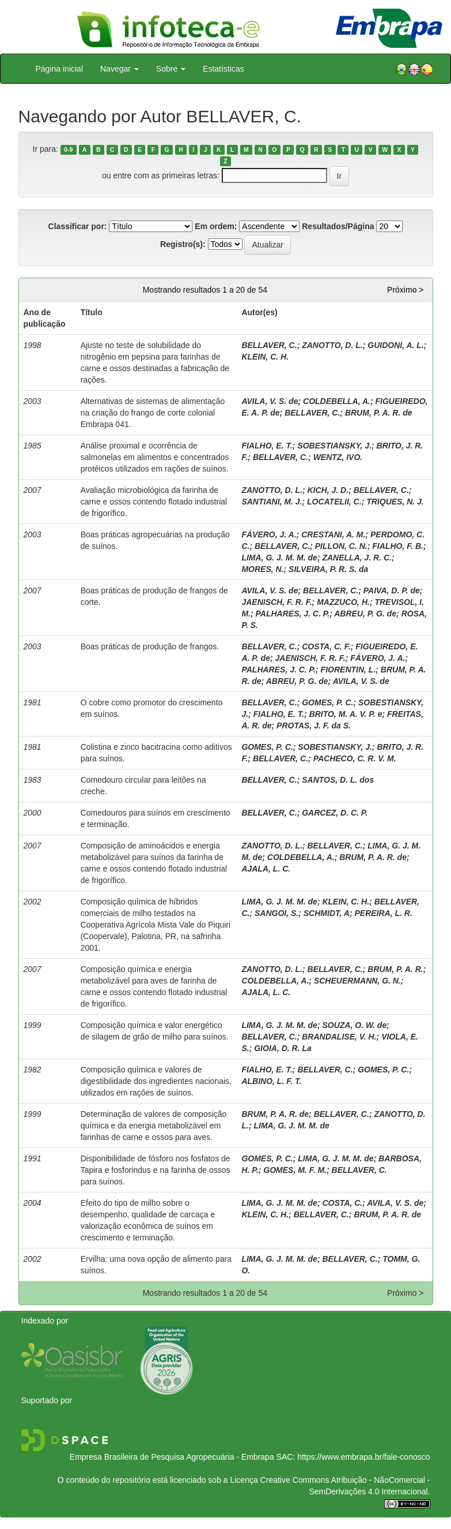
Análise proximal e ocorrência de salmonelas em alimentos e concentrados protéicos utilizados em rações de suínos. (155, 457)
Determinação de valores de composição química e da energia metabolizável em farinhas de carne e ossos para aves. (154, 1125)
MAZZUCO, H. (343, 602)
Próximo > (405, 289)
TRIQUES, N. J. (395, 501)
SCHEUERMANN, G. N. (357, 980)
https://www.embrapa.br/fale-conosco (363, 1456)
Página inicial (60, 68)
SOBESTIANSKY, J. (334, 445)
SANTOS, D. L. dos (338, 779)
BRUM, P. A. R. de (378, 412)
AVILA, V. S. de (269, 401)
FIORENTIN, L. (348, 669)
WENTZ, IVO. (338, 457)
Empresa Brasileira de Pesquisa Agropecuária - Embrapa (172, 1456)
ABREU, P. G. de (365, 613)
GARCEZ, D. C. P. (334, 812)
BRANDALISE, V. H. (339, 1036)
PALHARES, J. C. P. (293, 613)
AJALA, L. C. (265, 868)
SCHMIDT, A (327, 913)
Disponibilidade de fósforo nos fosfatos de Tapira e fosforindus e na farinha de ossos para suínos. (155, 1170)
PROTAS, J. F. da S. (313, 725)
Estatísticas (223, 68)
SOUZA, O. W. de (354, 1025)
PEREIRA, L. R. (383, 913)
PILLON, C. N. (341, 546)
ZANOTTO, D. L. (332, 345)
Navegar (119, 68)
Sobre (170, 68)
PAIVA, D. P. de (391, 590)
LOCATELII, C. (334, 501)
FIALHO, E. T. (266, 445)
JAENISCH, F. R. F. (276, 602)
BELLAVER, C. (269, 345)
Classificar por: (77, 226)
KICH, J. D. (328, 490)
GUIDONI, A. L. (395, 345)
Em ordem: (216, 226)
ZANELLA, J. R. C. (357, 557)
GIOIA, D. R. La (283, 1048)
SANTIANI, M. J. (271, 501)
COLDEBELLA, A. (336, 401)
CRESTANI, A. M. (333, 534)
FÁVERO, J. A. (268, 534)
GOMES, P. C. (327, 702)
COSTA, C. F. (326, 646)
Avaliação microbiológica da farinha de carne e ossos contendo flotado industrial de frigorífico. (154, 501)
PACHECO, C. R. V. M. (354, 758)
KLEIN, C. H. (265, 356)
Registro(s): (183, 244)
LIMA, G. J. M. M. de (279, 557)
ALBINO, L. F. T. (271, 1081)
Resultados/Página (338, 226)
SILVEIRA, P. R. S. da (328, 569)
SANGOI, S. (276, 913)
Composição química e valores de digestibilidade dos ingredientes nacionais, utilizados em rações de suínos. (156, 1081)
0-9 (68, 149)
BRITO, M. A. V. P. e (345, 714)
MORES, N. (262, 569)
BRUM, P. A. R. (395, 969)
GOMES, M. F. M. (295, 1170)
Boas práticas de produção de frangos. (150, 646)
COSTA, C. (342, 1203)
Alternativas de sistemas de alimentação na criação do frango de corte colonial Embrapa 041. (153, 413)
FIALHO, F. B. (397, 546)
